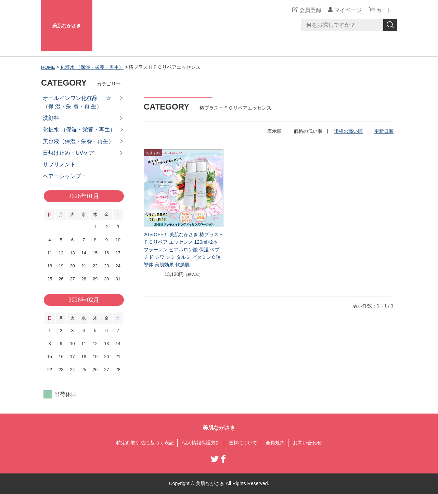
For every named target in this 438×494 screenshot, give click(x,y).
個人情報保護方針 (201, 442)
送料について (243, 442)
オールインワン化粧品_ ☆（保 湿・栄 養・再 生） (77, 102)
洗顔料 (51, 118)
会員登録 (309, 10)
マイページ (347, 10)
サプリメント (59, 164)
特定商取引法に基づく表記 (145, 442)
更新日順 (384, 131)
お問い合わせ (307, 442)
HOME (48, 67)
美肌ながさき (66, 25)
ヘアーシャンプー (65, 176)
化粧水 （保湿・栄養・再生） (92, 67)
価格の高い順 (348, 131)
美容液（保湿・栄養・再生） (78, 141)
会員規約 (275, 442)
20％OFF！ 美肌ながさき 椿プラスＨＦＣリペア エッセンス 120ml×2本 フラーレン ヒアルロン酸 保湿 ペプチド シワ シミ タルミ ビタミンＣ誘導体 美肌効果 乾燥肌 (183, 249)
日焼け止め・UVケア (68, 153)
